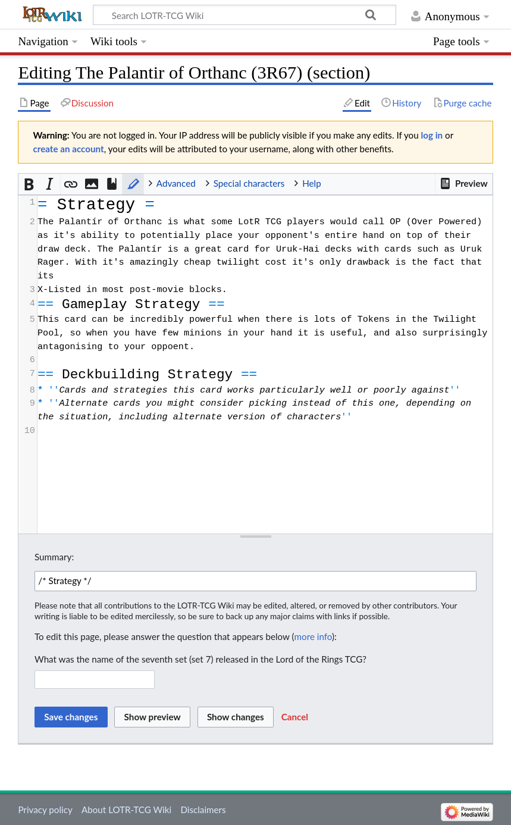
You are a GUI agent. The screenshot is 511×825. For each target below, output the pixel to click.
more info (313, 636)
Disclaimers (202, 809)
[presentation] (264, 317)
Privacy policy (45, 809)
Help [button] (311, 183)
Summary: (54, 556)
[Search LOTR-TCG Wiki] (236, 14)
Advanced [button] (176, 183)
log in (432, 135)
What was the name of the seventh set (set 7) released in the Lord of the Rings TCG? (200, 659)
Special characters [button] (249, 183)
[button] (463, 184)
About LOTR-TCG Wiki (126, 809)
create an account (68, 148)
